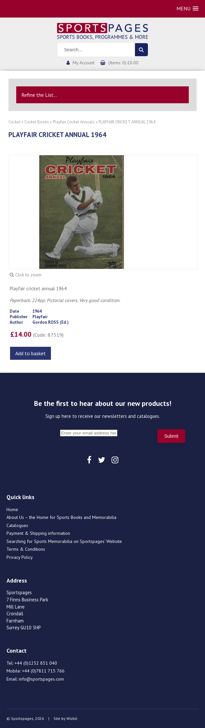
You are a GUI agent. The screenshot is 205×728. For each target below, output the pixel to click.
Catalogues (17, 525)
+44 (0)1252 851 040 (36, 663)
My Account (83, 63)
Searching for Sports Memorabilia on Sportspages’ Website (64, 541)
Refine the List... (39, 95)
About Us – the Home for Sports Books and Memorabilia (61, 517)
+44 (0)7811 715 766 (43, 671)
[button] (187, 8)
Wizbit (71, 718)
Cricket (14, 122)
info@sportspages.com (41, 679)
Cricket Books (36, 122)
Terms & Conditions (25, 549)
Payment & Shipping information (38, 533)
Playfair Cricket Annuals (74, 122)
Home (12, 509)
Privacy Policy (19, 557)
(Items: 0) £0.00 (123, 63)
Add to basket (30, 353)
